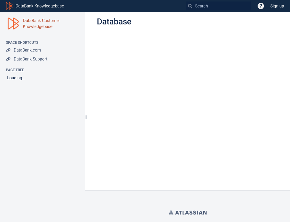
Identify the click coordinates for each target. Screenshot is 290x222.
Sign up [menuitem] (277, 6)
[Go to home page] (35, 6)
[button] (260, 6)
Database (114, 22)
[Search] (190, 6)
